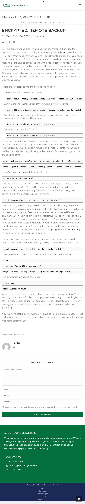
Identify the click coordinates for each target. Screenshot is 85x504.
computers (32, 23)
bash (11, 334)
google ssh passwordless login (66, 229)
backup (5, 334)
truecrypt (7, 69)
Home (22, 23)
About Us (42, 499)
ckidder (8, 36)
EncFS (5, 76)
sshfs (16, 76)
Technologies (42, 497)
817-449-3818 (16, 465)
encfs (16, 334)
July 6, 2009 (25, 36)
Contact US (15, 472)
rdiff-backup (63, 52)
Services (42, 494)
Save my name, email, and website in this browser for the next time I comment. (41, 410)
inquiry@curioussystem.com (24, 469)
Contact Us (42, 502)
